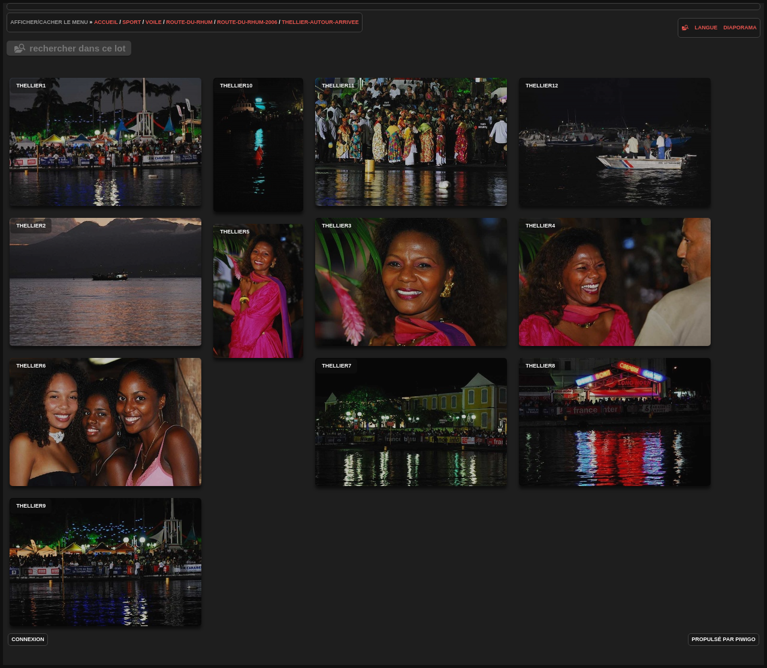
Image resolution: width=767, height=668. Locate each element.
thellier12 (615, 142)
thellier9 (105, 562)
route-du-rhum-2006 (247, 22)
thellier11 (411, 142)
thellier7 (411, 422)
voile (154, 22)
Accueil (106, 22)
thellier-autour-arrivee (320, 22)
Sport (131, 22)
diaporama (740, 28)
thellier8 (615, 422)
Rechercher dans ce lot (77, 48)
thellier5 (258, 291)
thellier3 (411, 282)
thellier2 (105, 282)
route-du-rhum (189, 22)
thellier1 (105, 142)
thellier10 (258, 145)
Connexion (27, 639)
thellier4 (615, 282)
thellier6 (105, 422)
